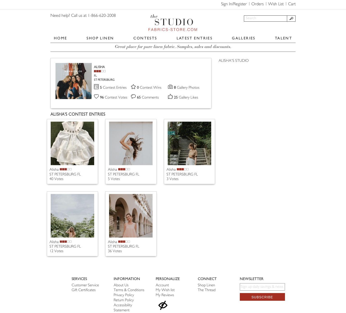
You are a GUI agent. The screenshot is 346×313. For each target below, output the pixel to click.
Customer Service (85, 285)
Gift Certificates (84, 290)
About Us (121, 285)
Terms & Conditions (129, 290)
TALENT (283, 38)
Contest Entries (113, 88)
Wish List (276, 4)
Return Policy (124, 300)
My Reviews (165, 295)
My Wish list (165, 290)
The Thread (207, 290)
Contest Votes (113, 98)
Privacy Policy (124, 295)
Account (162, 285)
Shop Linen (206, 285)
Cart (292, 4)
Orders (257, 4)
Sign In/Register (234, 4)
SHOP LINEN (100, 38)
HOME (60, 38)
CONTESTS (145, 38)
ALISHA (99, 67)
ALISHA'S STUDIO (234, 61)
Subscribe (262, 297)
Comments (148, 98)
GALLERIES (243, 38)
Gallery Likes (186, 98)
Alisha (54, 170)
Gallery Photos (186, 88)
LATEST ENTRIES (195, 38)
